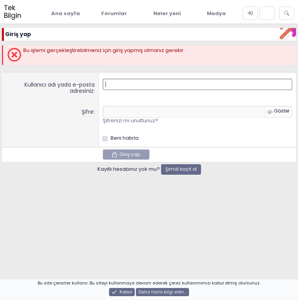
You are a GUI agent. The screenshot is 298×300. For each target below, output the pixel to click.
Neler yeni (167, 13)
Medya (216, 13)
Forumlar (114, 13)
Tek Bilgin (12, 11)
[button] (133, 13)
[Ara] (286, 13)
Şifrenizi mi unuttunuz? (130, 120)
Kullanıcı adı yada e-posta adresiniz (59, 88)
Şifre (87, 112)
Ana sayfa (65, 13)
